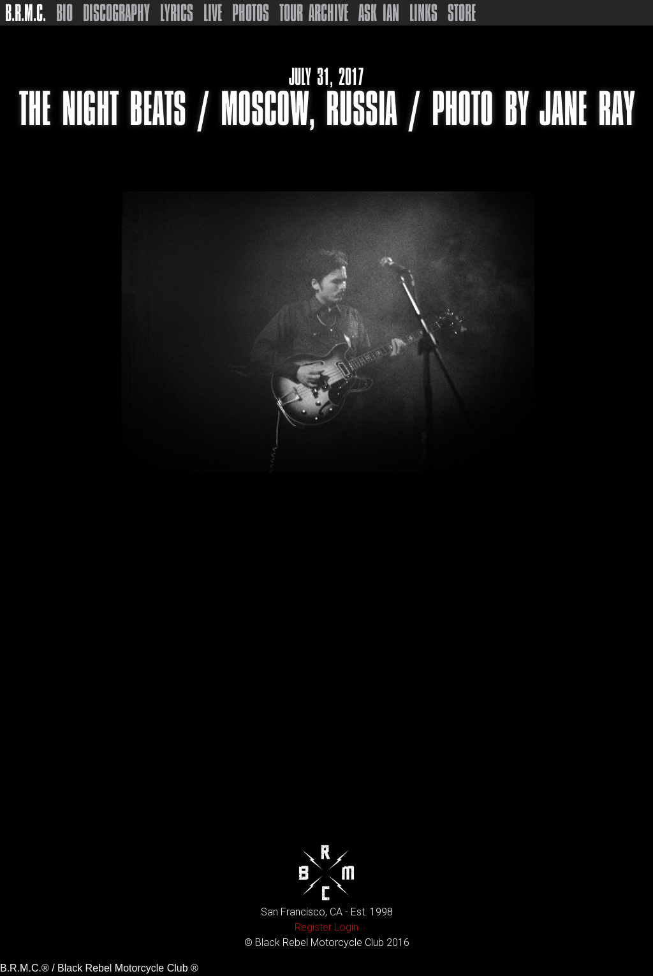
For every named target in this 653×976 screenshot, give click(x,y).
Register (313, 927)
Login (346, 927)
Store (462, 13)
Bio (64, 13)
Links (423, 13)
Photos (250, 13)
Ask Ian (378, 13)
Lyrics (176, 13)
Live (212, 13)
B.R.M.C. (25, 13)
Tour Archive (313, 13)
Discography (116, 13)
